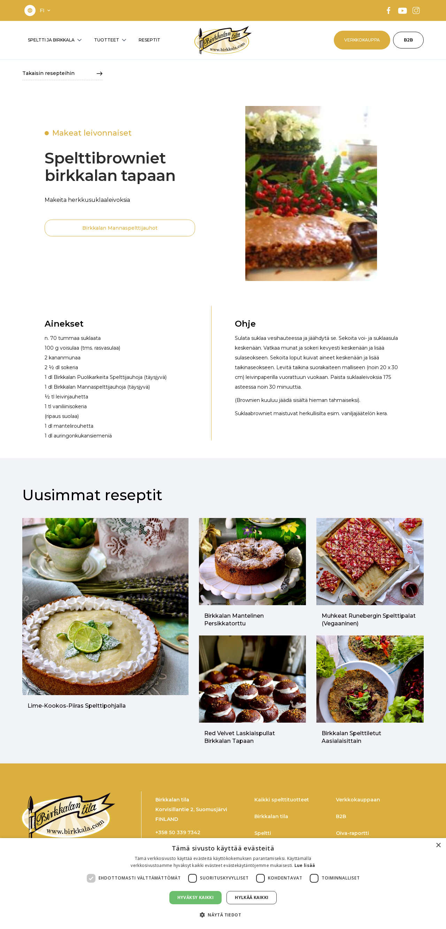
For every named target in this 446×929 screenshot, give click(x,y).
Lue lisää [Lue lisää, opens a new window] (304, 865)
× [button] (438, 845)
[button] (45, 10)
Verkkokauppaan (358, 800)
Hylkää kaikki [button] (251, 897)
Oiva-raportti (352, 833)
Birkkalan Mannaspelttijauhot (119, 228)
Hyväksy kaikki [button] (195, 897)
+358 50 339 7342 (177, 832)
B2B (408, 40)
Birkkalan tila (271, 816)
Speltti (262, 833)
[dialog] (223, 883)
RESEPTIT (149, 40)
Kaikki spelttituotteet (281, 800)
